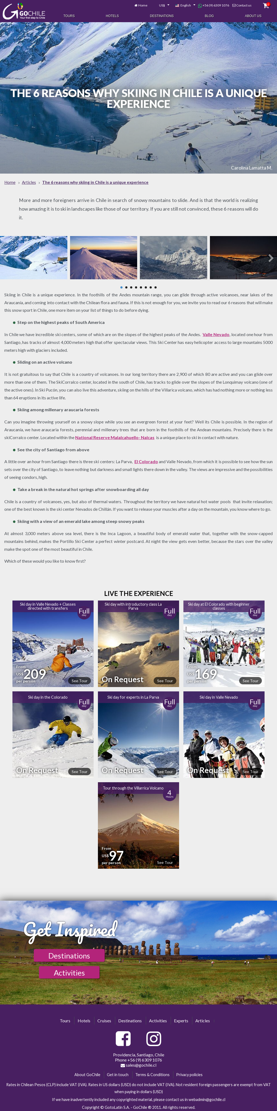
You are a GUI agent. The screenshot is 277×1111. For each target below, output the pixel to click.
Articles (202, 1019)
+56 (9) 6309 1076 (213, 5)
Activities (69, 971)
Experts (181, 1019)
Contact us (244, 5)
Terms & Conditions (152, 1073)
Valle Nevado (216, 332)
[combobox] (161, 5)
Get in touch (117, 1073)
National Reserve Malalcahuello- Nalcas (114, 435)
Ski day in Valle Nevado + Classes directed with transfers (48, 605)
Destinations (162, 16)
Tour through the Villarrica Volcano (133, 786)
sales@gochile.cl (138, 1063)
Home (142, 5)
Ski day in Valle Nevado (219, 695)
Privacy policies (189, 1073)
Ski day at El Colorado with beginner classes (219, 605)
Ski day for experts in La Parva (133, 695)
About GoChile (87, 1073)
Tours (69, 16)
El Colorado (146, 460)
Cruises (104, 1019)
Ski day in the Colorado (48, 695)
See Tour (79, 679)
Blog (209, 16)
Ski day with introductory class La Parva (133, 605)
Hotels (112, 16)
